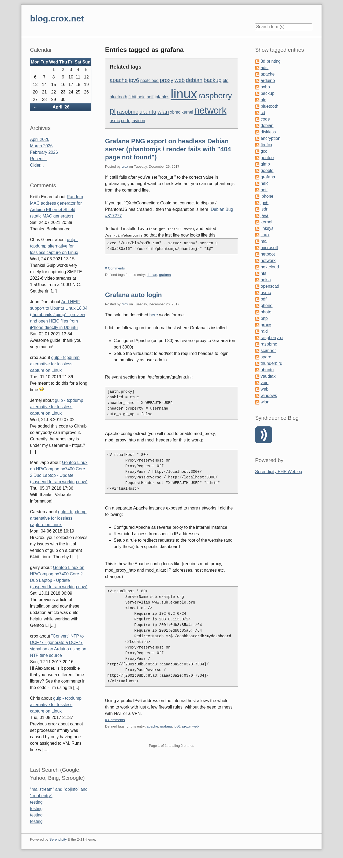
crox (124, 166)
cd (262, 112)
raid (264, 331)
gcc (263, 151)
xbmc (175, 112)
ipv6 (134, 80)
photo (265, 312)
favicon (138, 120)
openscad (269, 286)
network (210, 110)
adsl (264, 67)
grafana (165, 275)
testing (36, 802)
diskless (268, 132)
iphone (266, 196)
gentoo (267, 157)
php (264, 318)
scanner (268, 350)
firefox (266, 145)
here (153, 315)
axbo (265, 87)
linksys (266, 228)
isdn (264, 209)
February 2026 (44, 152)
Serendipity (58, 839)
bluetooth (118, 97)
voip (264, 382)
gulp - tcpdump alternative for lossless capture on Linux (54, 246)
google (266, 170)
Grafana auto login (133, 294)
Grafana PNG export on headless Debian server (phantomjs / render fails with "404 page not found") (168, 149)
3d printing (270, 61)
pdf (263, 299)
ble (225, 80)
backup (213, 80)
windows (268, 395)
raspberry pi (271, 337)
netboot (267, 254)
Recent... (38, 158)
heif (150, 97)
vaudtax (267, 376)
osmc (115, 120)
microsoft (269, 247)
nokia (265, 280)
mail (264, 241)
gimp (265, 164)
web (179, 80)
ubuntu (147, 111)
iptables (162, 97)
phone (266, 305)
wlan (163, 111)
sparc (265, 357)
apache (119, 80)
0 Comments (115, 268)
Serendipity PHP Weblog (278, 471)
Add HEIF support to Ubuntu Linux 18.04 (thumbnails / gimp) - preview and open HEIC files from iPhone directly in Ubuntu (58, 314)
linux (184, 94)
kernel (187, 112)
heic (141, 97)
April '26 (61, 107)
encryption (270, 138)
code (126, 120)
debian (194, 80)
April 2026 (39, 139)
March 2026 (41, 146)
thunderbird (271, 363)
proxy (166, 80)
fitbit (132, 97)
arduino (267, 80)
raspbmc (127, 111)
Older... (37, 165)
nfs (263, 273)
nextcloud (149, 80)
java (264, 215)
